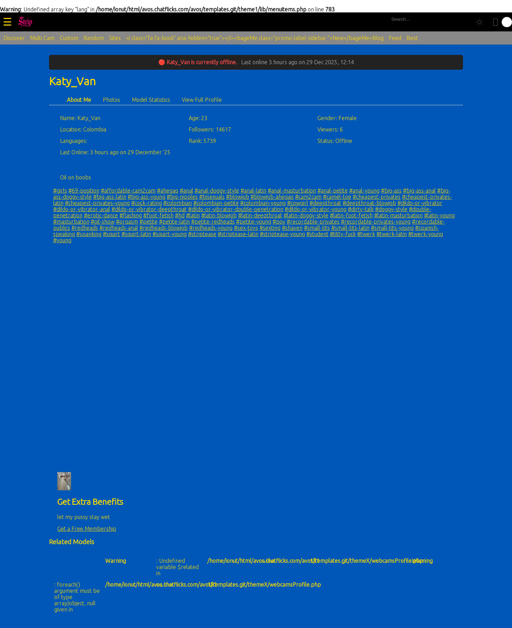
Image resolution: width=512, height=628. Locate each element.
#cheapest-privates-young (97, 203)
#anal (186, 190)
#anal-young (364, 190)
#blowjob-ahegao (272, 197)
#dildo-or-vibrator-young (315, 209)
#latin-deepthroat (260, 215)
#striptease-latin (238, 234)
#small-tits (317, 228)
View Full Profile (202, 100)
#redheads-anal (118, 228)
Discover (14, 38)
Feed (395, 38)
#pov (279, 221)
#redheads (84, 228)
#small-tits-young (392, 228)
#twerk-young (425, 234)
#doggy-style (391, 209)
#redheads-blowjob (163, 228)
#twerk (366, 234)
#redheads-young (211, 228)
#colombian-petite (216, 203)
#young (62, 240)
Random (93, 38)
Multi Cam (42, 38)
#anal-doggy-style (217, 190)
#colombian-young (263, 203)
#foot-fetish (158, 215)
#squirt (111, 234)
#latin (193, 215)
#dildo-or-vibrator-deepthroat (149, 209)
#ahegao (167, 190)
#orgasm (127, 221)
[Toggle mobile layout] (495, 22)
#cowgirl (297, 203)
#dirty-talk (361, 209)
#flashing (130, 215)
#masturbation (71, 221)
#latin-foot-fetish (351, 215)
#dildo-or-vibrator (419, 203)
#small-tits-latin (350, 228)
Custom (69, 38)
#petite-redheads (213, 221)
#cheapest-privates (377, 197)
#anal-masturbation (292, 190)
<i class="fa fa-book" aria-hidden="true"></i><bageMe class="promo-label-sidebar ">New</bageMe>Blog (255, 38)
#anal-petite (332, 190)
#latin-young (439, 215)
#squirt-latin (136, 234)
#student (317, 234)
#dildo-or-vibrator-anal (81, 209)
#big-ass (391, 190)
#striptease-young (282, 234)
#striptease (202, 234)
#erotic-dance (101, 215)
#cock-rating (146, 203)
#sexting (269, 228)
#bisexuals (212, 197)
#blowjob (237, 197)
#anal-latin (253, 190)
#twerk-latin (391, 234)
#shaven (292, 228)
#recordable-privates (313, 221)
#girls (60, 190)
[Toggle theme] (479, 22)
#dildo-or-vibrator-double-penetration (235, 209)
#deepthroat (325, 203)
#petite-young (253, 221)
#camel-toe (337, 197)
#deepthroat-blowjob (369, 203)
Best (412, 38)
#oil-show (103, 221)
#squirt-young (169, 234)
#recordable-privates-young (376, 221)
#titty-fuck (343, 234)
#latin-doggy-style (306, 215)
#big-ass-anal (419, 190)
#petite (148, 221)
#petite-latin (174, 221)
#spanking (88, 234)
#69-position (83, 190)
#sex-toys (246, 228)
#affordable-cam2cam (128, 190)
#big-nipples (182, 197)
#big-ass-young (146, 197)
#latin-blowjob (219, 215)
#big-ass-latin (109, 197)
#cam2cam (308, 197)
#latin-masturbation (398, 215)
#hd (180, 215)
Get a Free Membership (86, 529)
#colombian (177, 203)
